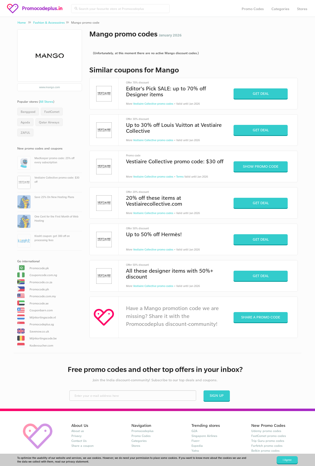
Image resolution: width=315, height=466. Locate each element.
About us (77, 431)
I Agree (287, 460)
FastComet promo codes (268, 436)
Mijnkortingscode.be (43, 338)
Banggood (28, 112)
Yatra (195, 450)
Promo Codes (253, 8)
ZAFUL (25, 132)
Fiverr (195, 441)
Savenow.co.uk (39, 331)
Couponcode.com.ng (43, 275)
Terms (180, 176)
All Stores (46, 101)
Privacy (76, 436)
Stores (302, 8)
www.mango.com (49, 87)
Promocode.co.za (41, 282)
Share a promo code (260, 317)
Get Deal (261, 93)
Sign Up (217, 395)
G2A (194, 431)
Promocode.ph (39, 289)
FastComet (51, 112)
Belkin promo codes (265, 450)
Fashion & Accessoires (49, 22)
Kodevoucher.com (41, 345)
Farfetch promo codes (267, 446)
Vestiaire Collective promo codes (153, 103)
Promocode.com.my (43, 296)
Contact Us (79, 441)
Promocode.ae (39, 303)
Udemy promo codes (266, 431)
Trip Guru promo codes (267, 441)
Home (21, 22)
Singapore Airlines (204, 436)
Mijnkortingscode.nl (43, 317)
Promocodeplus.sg (42, 324)
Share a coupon (82, 446)
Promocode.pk (39, 268)
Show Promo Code (260, 166)
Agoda (25, 122)
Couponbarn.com (41, 310)
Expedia (197, 446)
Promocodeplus (142, 431)
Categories (280, 8)
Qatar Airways (49, 122)
